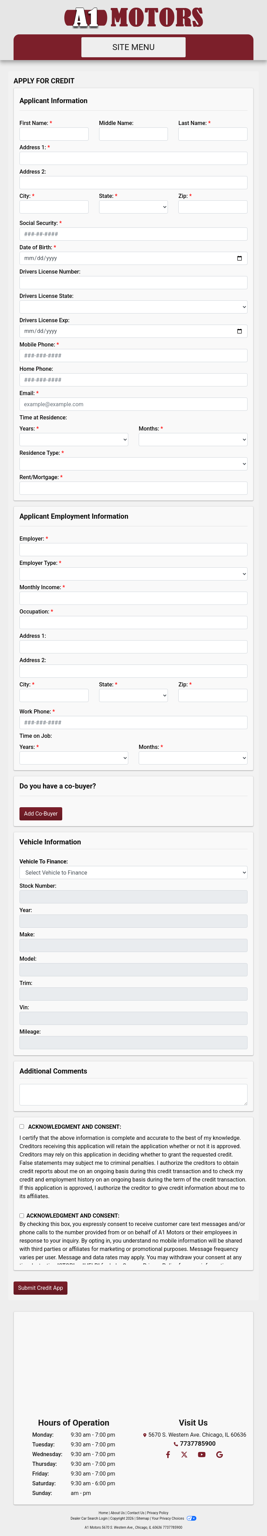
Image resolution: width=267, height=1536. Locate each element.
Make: (27, 934)
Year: (25, 910)
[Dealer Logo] (133, 17)
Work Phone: (35, 711)
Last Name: (192, 123)
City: (25, 196)
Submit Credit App (40, 1288)
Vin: (24, 1007)
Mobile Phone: (37, 344)
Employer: (31, 538)
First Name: (33, 123)
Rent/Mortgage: (39, 477)
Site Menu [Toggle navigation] (133, 47)
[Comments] (133, 1094)
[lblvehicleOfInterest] (133, 872)
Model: (28, 958)
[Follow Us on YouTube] (201, 1454)
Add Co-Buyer (41, 813)
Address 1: (32, 147)
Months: (149, 428)
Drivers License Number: (49, 271)
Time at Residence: (43, 417)
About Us (118, 1513)
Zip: (183, 196)
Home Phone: (36, 369)
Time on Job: (35, 736)
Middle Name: (116, 123)
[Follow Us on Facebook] (167, 1454)
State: (106, 196)
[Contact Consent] (21, 1215)
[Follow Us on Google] (218, 1454)
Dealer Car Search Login (89, 1518)
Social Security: (38, 223)
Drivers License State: (46, 296)
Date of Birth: (35, 247)
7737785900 (198, 1443)
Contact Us (135, 1513)
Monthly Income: (40, 587)
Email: (27, 393)
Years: (27, 428)
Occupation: (34, 611)
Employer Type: (38, 563)
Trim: (25, 983)
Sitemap (142, 1518)
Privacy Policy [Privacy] (158, 1513)
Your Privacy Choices (174, 1518)
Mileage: (30, 1031)
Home (103, 1513)
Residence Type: (39, 453)
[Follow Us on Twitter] (184, 1454)
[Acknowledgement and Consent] (21, 1126)
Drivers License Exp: (44, 320)
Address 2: (32, 171)
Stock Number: (37, 886)
